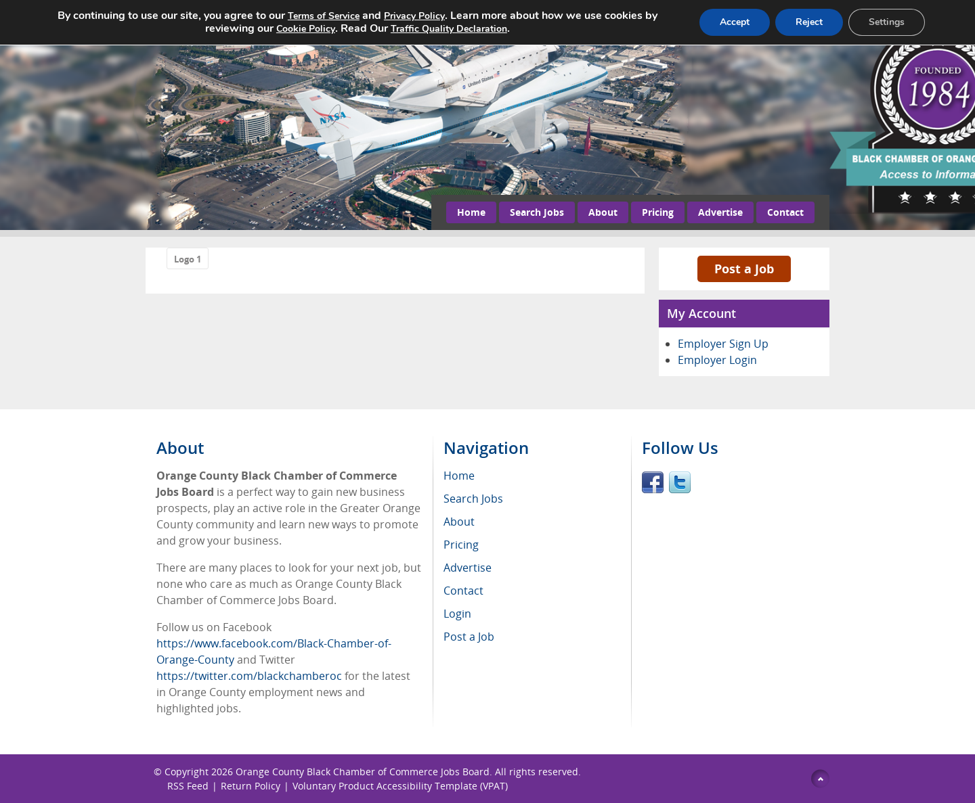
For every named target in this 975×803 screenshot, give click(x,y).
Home (471, 212)
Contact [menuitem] (463, 590)
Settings (887, 22)
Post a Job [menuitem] (468, 636)
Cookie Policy (305, 28)
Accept (735, 22)
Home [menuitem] (459, 475)
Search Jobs (537, 212)
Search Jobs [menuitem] (473, 498)
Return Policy (250, 785)
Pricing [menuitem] (461, 544)
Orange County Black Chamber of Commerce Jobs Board (363, 771)
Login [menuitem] (457, 613)
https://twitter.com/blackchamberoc (249, 675)
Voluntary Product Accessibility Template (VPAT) (400, 785)
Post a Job (744, 268)
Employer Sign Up (723, 343)
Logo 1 (187, 259)
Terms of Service (324, 15)
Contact (785, 212)
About (603, 212)
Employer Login (717, 359)
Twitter (680, 482)
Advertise (720, 212)
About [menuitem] (459, 521)
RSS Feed (188, 785)
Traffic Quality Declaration (449, 28)
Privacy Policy (414, 15)
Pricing (658, 212)
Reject (809, 22)
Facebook (653, 482)
